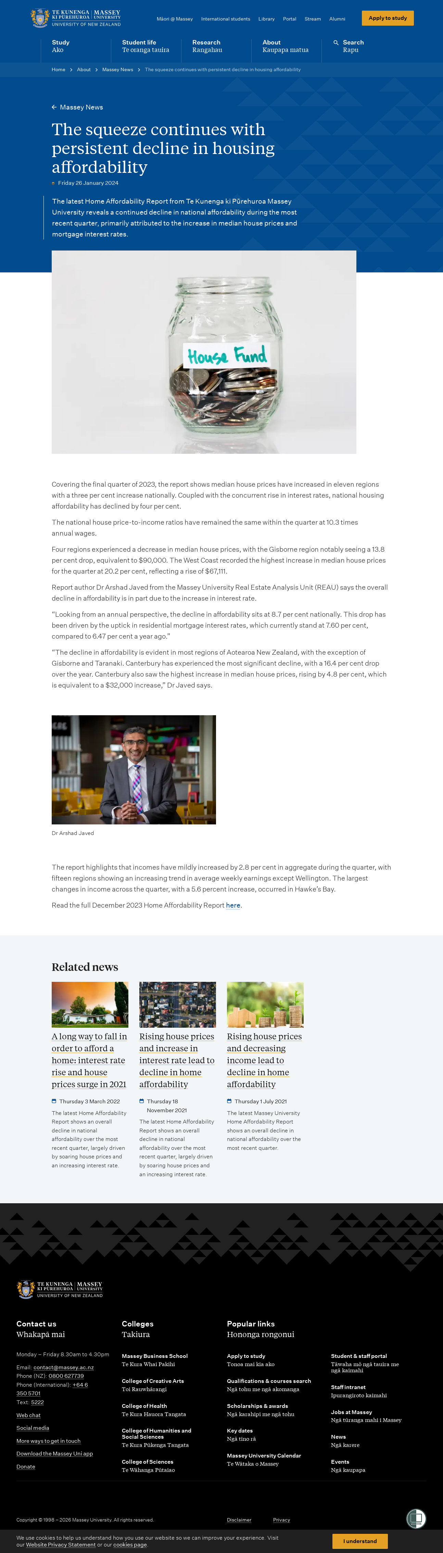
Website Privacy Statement (61, 1544)
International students (225, 19)
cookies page (130, 1544)
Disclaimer (239, 1520)
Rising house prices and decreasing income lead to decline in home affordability (264, 1060)
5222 (37, 1402)
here (233, 905)
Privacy (281, 1520)
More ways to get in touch (48, 1441)
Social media (32, 1428)
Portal (289, 19)
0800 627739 (66, 1376)
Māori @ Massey (175, 19)
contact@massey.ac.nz (64, 1367)
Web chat (28, 1415)
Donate (25, 1466)
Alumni (337, 19)
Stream (313, 19)
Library (266, 19)
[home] (75, 18)
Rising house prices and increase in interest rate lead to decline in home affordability (177, 1060)
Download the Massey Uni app (54, 1453)
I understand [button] (360, 1541)
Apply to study (388, 18)
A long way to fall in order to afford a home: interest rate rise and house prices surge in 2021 (89, 1060)
